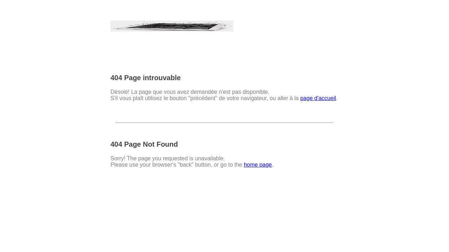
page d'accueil (318, 98)
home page (258, 165)
